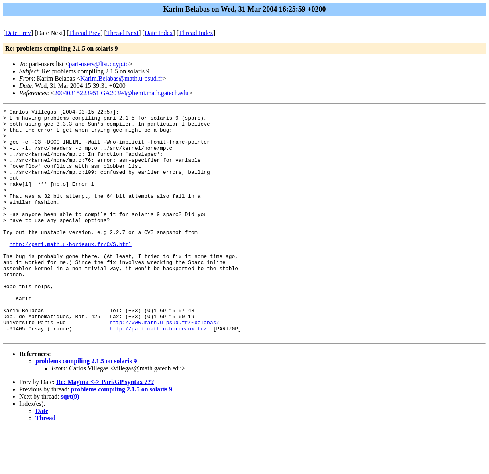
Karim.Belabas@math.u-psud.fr (121, 78)
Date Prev (18, 32)
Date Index (159, 32)
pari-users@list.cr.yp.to (99, 64)
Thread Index (196, 32)
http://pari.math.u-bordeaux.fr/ (158, 372)
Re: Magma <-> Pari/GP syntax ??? (105, 427)
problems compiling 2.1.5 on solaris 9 (86, 406)
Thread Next (122, 32)
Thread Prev (84, 32)
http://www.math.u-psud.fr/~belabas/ (164, 365)
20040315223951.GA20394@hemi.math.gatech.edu (121, 93)
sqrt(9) (70, 442)
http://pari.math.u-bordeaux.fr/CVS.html (71, 271)
